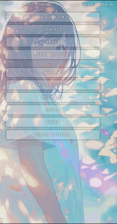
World (8, 14)
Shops (27, 4)
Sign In (106, 4)
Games (23, 14)
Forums (44, 4)
